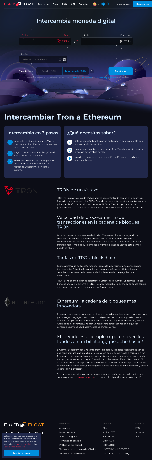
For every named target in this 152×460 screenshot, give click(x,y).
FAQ (64, 4)
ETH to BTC (109, 445)
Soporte (83, 4)
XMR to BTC (109, 432)
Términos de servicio (82, 79)
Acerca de (43, 4)
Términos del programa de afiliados (77, 449)
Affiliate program (68, 436)
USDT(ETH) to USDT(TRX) (116, 453)
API (73, 4)
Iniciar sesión (123, 4)
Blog (55, 4)
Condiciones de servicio (16, 445)
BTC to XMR (109, 436)
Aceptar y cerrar (25, 452)
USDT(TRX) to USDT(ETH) (116, 449)
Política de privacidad (106, 79)
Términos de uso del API (72, 453)
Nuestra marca (67, 432)
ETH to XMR (109, 441)
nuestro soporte (85, 379)
